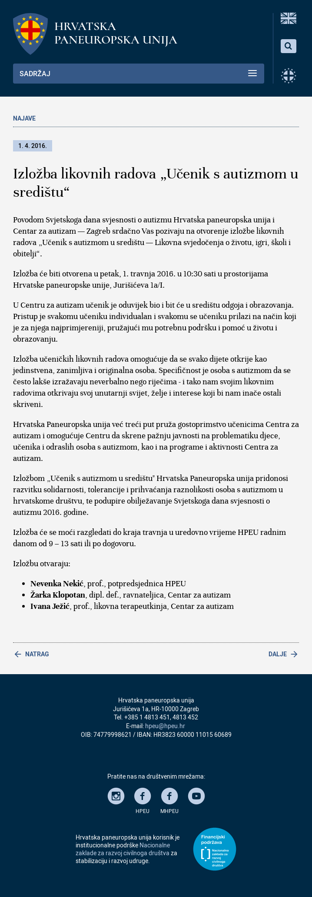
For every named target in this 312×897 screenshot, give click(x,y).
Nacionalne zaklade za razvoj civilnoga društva (123, 849)
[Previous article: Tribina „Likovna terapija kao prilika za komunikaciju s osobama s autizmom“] (84, 654)
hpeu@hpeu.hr (165, 726)
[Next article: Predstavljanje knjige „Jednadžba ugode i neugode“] (227, 654)
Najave (24, 118)
